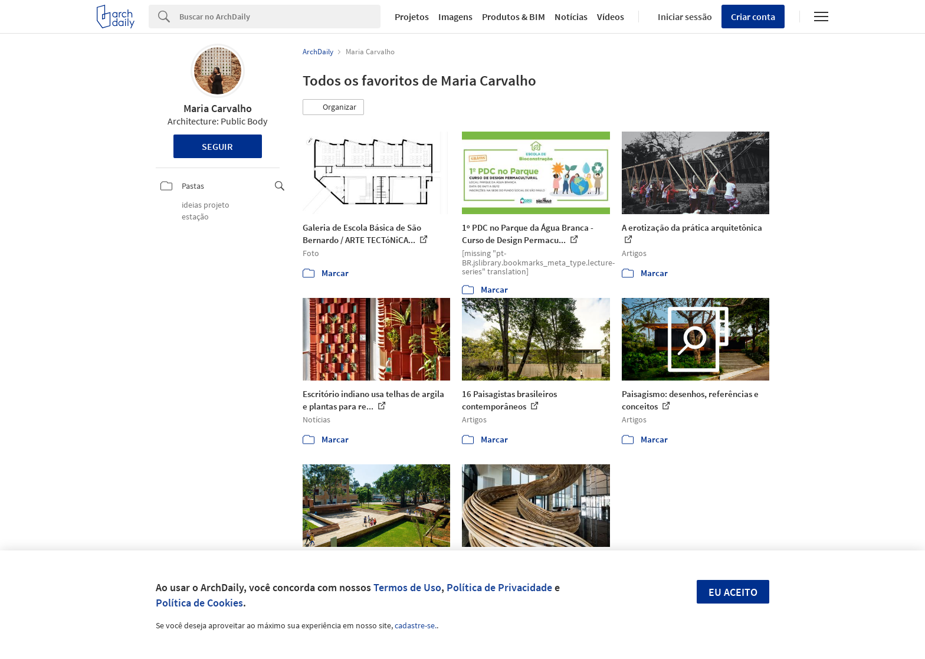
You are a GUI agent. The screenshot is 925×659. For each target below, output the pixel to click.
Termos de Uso (407, 587)
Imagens (455, 16)
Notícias (571, 16)
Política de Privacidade (499, 587)
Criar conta (753, 16)
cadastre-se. (416, 625)
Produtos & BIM (513, 16)
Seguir (217, 146)
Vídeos (610, 16)
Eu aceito (732, 592)
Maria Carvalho (217, 108)
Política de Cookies (199, 602)
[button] (333, 107)
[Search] (280, 16)
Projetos (412, 16)
